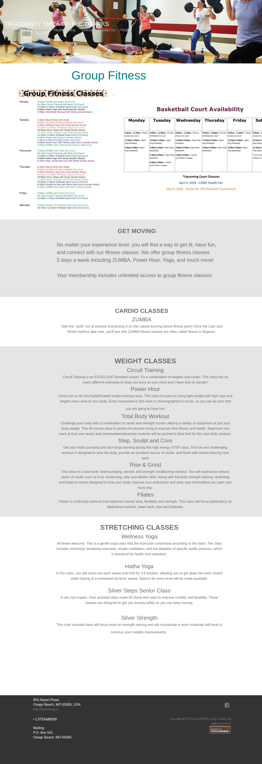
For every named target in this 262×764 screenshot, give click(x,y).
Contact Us (106, 30)
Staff (125, 30)
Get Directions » (45, 709)
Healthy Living (64, 30)
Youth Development (33, 30)
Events (87, 30)
